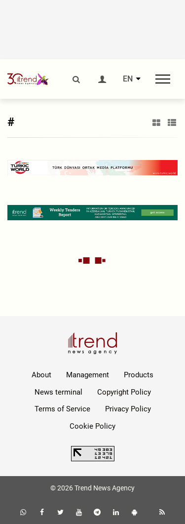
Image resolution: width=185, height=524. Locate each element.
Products (138, 374)
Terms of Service (62, 408)
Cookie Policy (92, 426)
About (41, 374)
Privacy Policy (128, 408)
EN (128, 79)
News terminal (58, 392)
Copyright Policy (124, 392)
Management (87, 374)
